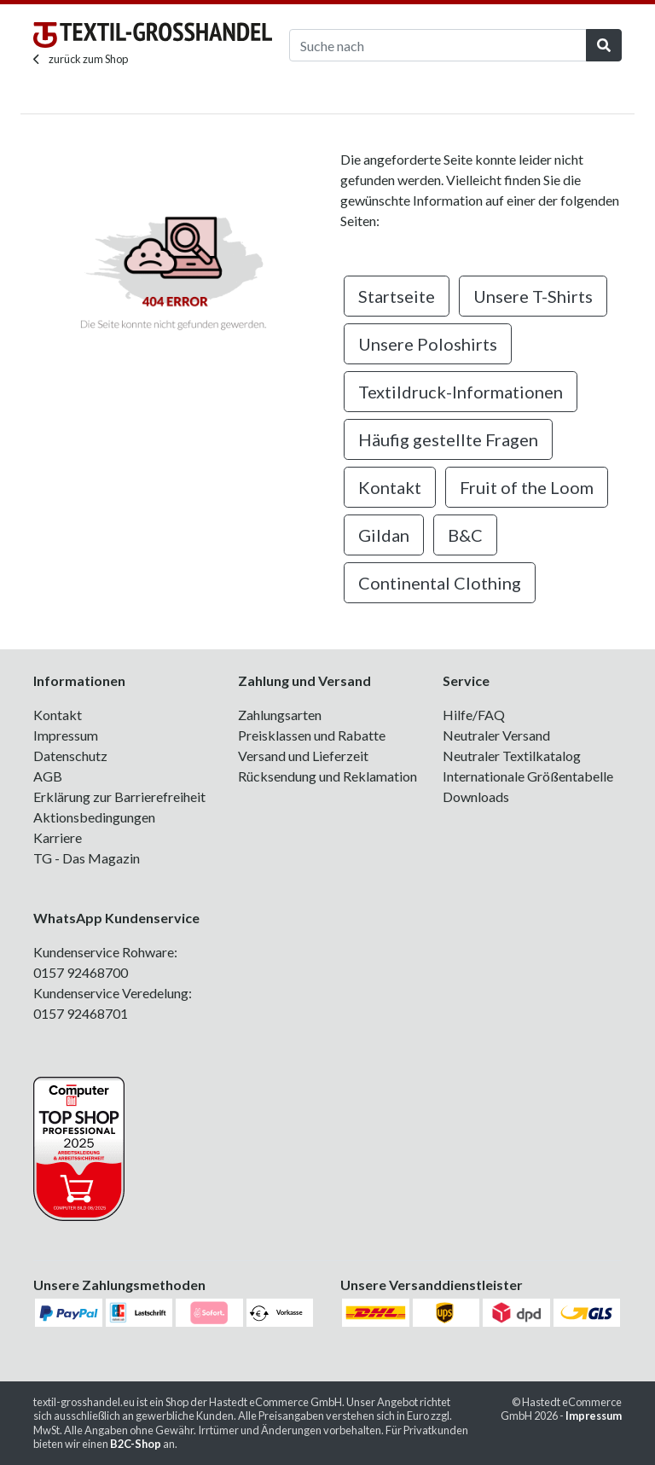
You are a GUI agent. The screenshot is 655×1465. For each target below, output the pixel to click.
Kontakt (389, 487)
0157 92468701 (80, 1013)
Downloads (476, 796)
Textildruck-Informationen (460, 391)
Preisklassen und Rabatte (311, 735)
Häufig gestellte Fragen (448, 439)
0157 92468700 (80, 972)
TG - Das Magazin (86, 858)
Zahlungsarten (280, 714)
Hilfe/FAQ (474, 714)
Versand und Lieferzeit (303, 755)
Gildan (383, 535)
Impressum (65, 735)
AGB (47, 776)
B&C (465, 535)
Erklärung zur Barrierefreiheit (119, 796)
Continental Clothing (439, 583)
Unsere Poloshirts (427, 344)
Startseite (396, 296)
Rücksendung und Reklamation (327, 776)
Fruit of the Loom (527, 487)
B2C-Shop (135, 1443)
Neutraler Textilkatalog (512, 755)
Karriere (57, 837)
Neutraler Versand (496, 735)
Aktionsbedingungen (94, 817)
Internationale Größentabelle (528, 776)
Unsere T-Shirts (533, 296)
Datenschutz (70, 755)
